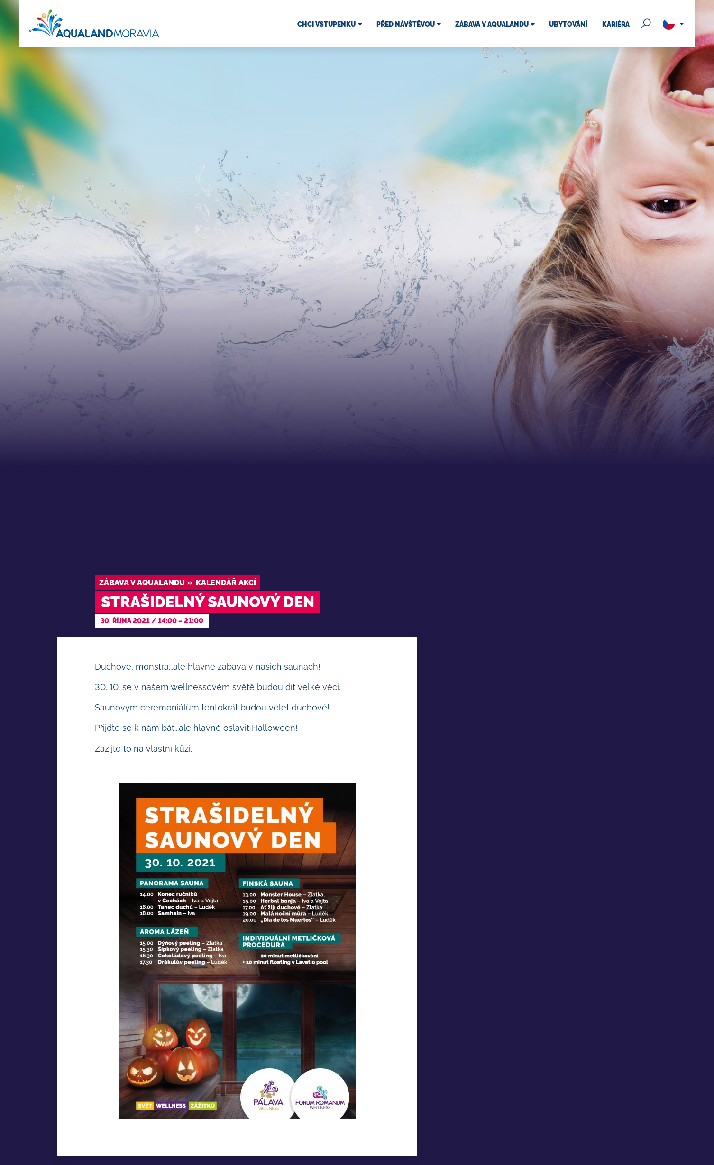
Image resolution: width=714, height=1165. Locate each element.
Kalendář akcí (226, 582)
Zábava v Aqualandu (142, 582)
